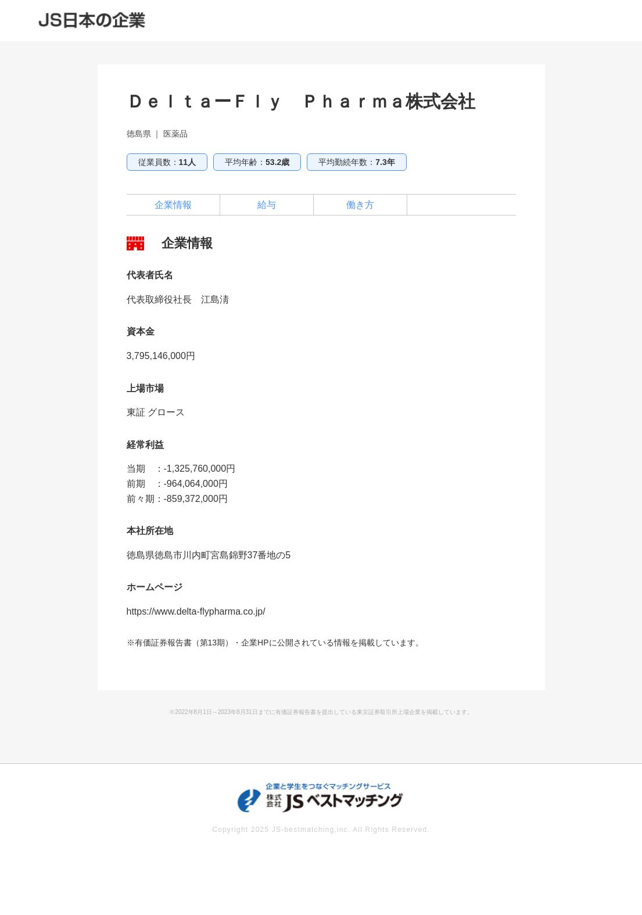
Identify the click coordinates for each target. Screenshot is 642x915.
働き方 (360, 205)
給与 (266, 205)
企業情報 (173, 205)
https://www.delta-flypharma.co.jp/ (196, 611)
